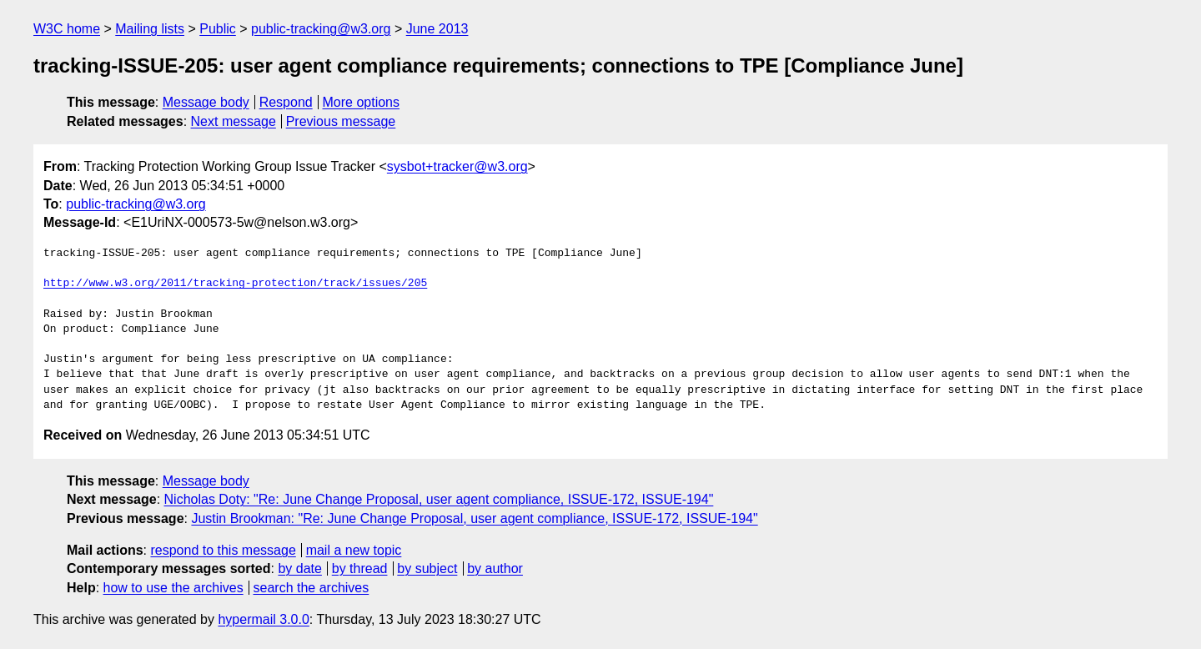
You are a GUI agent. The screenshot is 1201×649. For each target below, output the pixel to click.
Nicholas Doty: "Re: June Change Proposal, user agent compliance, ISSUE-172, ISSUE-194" (439, 499)
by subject (427, 568)
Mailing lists (149, 29)
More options (361, 102)
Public (217, 29)
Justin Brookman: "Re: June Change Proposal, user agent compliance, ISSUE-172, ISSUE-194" (474, 518)
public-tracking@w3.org (320, 29)
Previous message (341, 121)
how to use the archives (173, 588)
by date (299, 568)
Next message (233, 121)
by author (495, 568)
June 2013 (437, 29)
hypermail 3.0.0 (263, 619)
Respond (286, 102)
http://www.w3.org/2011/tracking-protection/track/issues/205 (235, 283)
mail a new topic (354, 550)
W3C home (66, 29)
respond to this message (222, 550)
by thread (360, 568)
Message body (206, 102)
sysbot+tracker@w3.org (457, 166)
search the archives (311, 588)
